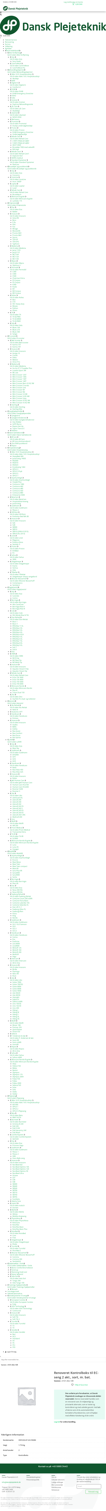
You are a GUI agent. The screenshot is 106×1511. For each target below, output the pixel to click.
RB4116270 (16, 1117)
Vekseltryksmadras (14, 1293)
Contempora (17, 583)
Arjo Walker (16, 422)
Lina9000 (15, 946)
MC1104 (15, 254)
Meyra (13, 261)
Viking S (15, 1014)
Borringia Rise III (18, 609)
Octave (15, 1175)
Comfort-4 (16, 87)
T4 (13, 1328)
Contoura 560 (17, 491)
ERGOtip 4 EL (17, 632)
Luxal (14, 188)
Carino (15, 598)
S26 (13, 523)
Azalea (14, 725)
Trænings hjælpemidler (17, 1285)
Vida (14, 570)
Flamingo (16, 971)
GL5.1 (14, 928)
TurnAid (14, 1246)
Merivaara (15, 119)
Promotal (15, 121)
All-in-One (16, 1051)
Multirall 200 (17, 817)
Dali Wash (16, 1132)
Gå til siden (18, 55)
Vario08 (15, 1044)
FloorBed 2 (16, 1250)
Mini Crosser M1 (18, 390)
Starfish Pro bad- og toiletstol (23, 699)
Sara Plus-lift (17, 871)
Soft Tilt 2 (16, 1319)
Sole (14, 1089)
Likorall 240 (16, 802)
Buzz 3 (14, 624)
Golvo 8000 (16, 986)
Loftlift (10, 740)
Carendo (15, 596)
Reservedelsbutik (12, 50)
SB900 (14, 527)
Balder (14, 211)
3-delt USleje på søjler (20, 143)
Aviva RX (15, 218)
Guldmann (15, 506)
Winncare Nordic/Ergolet (21, 840)
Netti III (15, 709)
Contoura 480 (17, 488)
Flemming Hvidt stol (19, 1272)
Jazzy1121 (16, 252)
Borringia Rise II (18, 606)
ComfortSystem (17, 1135)
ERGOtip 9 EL (17, 645)
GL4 (13, 926)
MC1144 (15, 259)
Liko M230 (16, 995)
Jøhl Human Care (18, 780)
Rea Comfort (17, 733)
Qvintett (15, 1139)
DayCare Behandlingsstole (22, 104)
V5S (13, 1347)
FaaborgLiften (17, 911)
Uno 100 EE (16, 1004)
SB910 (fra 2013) (18, 533)
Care (14, 1235)
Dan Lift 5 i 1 (17, 907)
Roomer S (16, 791)
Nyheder (8, 48)
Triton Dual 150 (18, 692)
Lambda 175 (17, 201)
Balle (13, 80)
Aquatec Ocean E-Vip (20, 669)
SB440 (14, 1186)
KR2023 (15, 465)
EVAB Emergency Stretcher (22, 93)
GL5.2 (14, 931)
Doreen (15, 1208)
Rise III (14, 690)
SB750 (14, 1195)
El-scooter (12, 336)
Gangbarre (15, 415)
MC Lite (15, 372)
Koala (14, 287)
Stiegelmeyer (16, 561)
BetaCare (15, 497)
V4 (13, 1341)
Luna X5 (15, 847)
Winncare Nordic (18, 686)
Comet (15, 355)
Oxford (14, 1034)
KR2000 (15, 461)
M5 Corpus (16, 293)
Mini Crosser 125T (19, 375)
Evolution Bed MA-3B (20, 516)
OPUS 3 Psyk (17, 471)
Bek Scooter (16, 340)
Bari (14, 1334)
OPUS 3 (15, 469)
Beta (13, 1113)
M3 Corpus (16, 291)
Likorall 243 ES (17, 810)
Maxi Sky (15, 748)
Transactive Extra (19, 832)
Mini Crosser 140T (19, 381)
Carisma (15, 1257)
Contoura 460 (17, 486)
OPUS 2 (15, 1109)
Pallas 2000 (16, 1083)
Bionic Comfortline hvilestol (22, 1268)
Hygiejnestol (13, 587)
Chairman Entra (18, 278)
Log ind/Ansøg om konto (73, 2)
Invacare (14, 214)
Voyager (15, 849)
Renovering (9, 42)
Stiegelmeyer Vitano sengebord (24, 576)
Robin (14, 778)
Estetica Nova (17, 542)
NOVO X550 (16, 117)
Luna (14, 845)
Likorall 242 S (17, 808)
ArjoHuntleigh (16, 478)
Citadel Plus (17, 482)
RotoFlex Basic (18, 1227)
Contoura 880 (17, 493)
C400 (14, 274)
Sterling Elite (17, 409)
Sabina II (15, 999)
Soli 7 (14, 647)
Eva (13, 939)
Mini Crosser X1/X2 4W (21, 403)
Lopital (14, 184)
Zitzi (13, 694)
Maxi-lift (15, 868)
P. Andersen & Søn (18, 1036)
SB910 (14, 529)
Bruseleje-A (16, 194)
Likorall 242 (16, 804)
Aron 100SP (16, 181)
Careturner (16, 1311)
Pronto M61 (17, 235)
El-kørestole (13, 203)
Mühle (13, 1210)
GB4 (14, 1156)
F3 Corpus (16, 280)
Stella (14, 1092)
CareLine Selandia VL (20, 905)
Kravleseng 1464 (18, 467)
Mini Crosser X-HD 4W (21, 396)
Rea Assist (16, 731)
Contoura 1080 (18, 484)
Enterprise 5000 (18, 495)
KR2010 (15, 463)
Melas (14, 1068)
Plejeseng (12, 1096)
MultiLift (15, 954)
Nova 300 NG (17, 890)
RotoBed (14, 1231)
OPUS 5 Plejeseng (19, 1111)
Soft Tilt (15, 1317)
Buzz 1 (14, 621)
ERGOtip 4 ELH (18, 634)
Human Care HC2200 (20, 787)
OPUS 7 (15, 475)
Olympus (15, 1072)
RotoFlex (15, 1225)
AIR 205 (15, 825)
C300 (14, 272)
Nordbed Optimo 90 (20, 1171)
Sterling (14, 405)
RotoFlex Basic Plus (19, 1229)
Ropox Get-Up (17, 426)
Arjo (13, 57)
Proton (14, 128)
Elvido (14, 1244)
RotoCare (16, 1222)
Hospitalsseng (14, 448)
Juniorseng (16, 503)
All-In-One (16, 963)
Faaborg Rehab (17, 894)
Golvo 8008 (16, 989)
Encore (15, 860)
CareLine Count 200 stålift (22, 898)
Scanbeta (16, 1199)
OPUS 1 (15, 1107)
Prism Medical (16, 828)
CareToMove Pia (18, 68)
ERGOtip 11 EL (17, 626)
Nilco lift (15, 974)
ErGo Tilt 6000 (17, 684)
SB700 (14, 1190)
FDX (13, 224)
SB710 (14, 1192)
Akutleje (15, 78)
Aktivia (14, 1214)
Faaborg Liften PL (19, 909)
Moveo (15, 306)
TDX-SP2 (15, 241)
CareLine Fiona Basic (20, 901)
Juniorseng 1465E (19, 458)
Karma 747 (16, 347)
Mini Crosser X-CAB (19, 394)
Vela (13, 323)
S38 (13, 1180)
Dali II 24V (16, 1128)
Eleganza (15, 540)
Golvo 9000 (16, 991)
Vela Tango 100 (18, 1283)
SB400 (14, 1184)
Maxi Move (16, 862)
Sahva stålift (17, 1057)
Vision (14, 310)
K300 (14, 284)
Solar (14, 1087)
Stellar (14, 1094)
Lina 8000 (16, 943)
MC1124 (15, 257)
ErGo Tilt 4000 (17, 679)
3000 (14, 559)
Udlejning (8, 46)
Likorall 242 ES (17, 806)
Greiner (14, 100)
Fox (13, 227)
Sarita (14, 877)
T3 (13, 1326)
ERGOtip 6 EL (17, 639)
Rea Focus (16, 735)
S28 (13, 525)
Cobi (13, 611)
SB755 (14, 1197)
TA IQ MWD (16, 319)
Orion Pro (16, 362)
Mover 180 (16, 1025)
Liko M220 (16, 993)
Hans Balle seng (18, 1158)
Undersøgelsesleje (19, 134)
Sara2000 (16, 873)
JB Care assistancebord (21, 441)
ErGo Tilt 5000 (17, 682)
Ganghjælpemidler (15, 411)
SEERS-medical (17, 158)
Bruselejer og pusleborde (18, 166)
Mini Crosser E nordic (20, 385)
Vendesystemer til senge (18, 1295)
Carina (14, 937)
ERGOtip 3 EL (17, 630)
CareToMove (16, 63)
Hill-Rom (14, 512)
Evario (14, 566)
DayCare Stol (17, 156)
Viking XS (15, 1019)
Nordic (15, 918)
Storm (14, 237)
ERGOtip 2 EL (17, 628)
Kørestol (11, 701)
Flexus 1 (15, 1152)
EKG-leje (15, 149)
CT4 (13, 302)
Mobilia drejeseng (19, 1216)
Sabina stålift (17, 1001)
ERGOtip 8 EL (17, 643)
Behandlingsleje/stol (16, 70)
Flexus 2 (15, 510)
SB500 (14, 1188)
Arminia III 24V (17, 1124)
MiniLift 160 (16, 950)
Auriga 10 (16, 353)
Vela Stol (14, 1276)
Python (15, 308)
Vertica (15, 568)
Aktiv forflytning (14, 53)
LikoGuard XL (17, 798)
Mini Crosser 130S (19, 377)
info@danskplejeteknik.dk (11, 1482)
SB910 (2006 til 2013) (20, 531)
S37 (13, 1177)
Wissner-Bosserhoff (19, 579)
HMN (13, 654)
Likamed (14, 113)
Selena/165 (16, 1085)
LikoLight (15, 997)
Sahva (13, 555)
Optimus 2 (16, 265)
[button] (100, 8)
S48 (13, 1182)
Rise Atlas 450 (17, 770)
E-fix (14, 222)
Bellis (14, 727)
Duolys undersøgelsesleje (22, 126)
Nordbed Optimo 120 (20, 1169)
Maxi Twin (16, 864)
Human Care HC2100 (20, 785)
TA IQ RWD (16, 321)
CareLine (14, 177)
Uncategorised (13, 1291)
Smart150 (16, 1031)
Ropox (13, 445)
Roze (14, 976)
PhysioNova (16, 1218)
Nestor (15, 1070)
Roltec (13, 295)
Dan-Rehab (15, 617)
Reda (14, 767)
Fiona (14, 913)
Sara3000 (16, 875)
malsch (14, 1203)
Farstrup (14, 1270)
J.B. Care (14, 106)
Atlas (14, 1064)
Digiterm (14, 83)
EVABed (15, 551)
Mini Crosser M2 (18, 392)
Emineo (15, 718)
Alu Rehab (15, 705)
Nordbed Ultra (18, 1173)
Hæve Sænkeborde (15, 433)
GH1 (14, 757)
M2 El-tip (15, 658)
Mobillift (11, 851)
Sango (14, 334)
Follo (13, 98)
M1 (13, 289)
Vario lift (15, 1040)
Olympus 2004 (17, 1077)
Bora (14, 220)
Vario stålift (16, 1042)
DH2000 (15, 755)
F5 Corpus (16, 282)
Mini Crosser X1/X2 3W (21, 400)
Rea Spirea (16, 737)
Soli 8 (14, 649)
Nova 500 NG (17, 892)
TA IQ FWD (16, 317)
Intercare (15, 958)
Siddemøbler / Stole (16, 1263)
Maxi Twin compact (19, 866)
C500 (14, 276)
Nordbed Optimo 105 (20, 1167)
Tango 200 (16, 1280)
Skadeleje (16, 111)
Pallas (14, 1081)
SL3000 (15, 838)
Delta (14, 357)
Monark (14, 1289)
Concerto (16, 175)
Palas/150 (16, 1079)
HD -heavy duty (18, 304)
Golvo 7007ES (17, 984)
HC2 (14, 1336)
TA (12, 312)
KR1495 (15, 1104)
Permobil (15, 267)
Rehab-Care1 (16, 151)
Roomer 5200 (17, 789)
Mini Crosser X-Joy (19, 398)
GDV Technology (17, 1306)
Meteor (15, 360)
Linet (13, 536)
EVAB (13, 89)
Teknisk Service (11, 40)
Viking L (15, 1010)
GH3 (14, 761)
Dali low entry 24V (19, 1130)
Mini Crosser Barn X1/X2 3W (23, 383)
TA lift (13, 834)
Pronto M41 (17, 233)
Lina (13, 819)
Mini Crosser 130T (19, 379)
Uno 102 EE (16, 1006)
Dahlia (14, 729)
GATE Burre (16, 424)
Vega (14, 956)
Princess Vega (17, 1145)
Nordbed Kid (17, 1165)
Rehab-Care (15, 136)
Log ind (57, 1422)
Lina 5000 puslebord (19, 443)
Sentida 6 (16, 585)
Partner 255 (17, 1027)
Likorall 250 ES (17, 812)
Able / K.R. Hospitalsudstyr (21, 74)
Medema (14, 246)
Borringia (15, 600)
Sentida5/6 (16, 1261)
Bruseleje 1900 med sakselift (23, 147)
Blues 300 (16, 332)
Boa (13, 300)
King (14, 916)
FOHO (13, 96)
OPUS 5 (15, 473)
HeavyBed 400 (17, 456)
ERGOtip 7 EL (17, 641)
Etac (13, 207)
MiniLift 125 (16, 948)
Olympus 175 (17, 1074)
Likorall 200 (16, 800)
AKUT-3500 (16, 145)
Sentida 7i (16, 544)
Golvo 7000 (16, 982)
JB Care (14, 437)
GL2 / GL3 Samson (19, 924)
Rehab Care (15, 190)
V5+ (13, 1345)
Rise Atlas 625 (17, 772)
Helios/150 (16, 1066)
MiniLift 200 (16, 952)
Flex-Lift (15, 883)
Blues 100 (16, 327)
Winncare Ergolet (18, 196)
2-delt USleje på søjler (20, 141)
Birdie (14, 969)
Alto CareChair (18, 604)
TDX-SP (15, 239)
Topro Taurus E (18, 428)
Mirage (15, 229)
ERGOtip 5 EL (17, 637)
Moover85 (16, 231)
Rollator (14, 430)
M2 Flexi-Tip (17, 660)
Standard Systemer (18, 160)
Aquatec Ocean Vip (19, 671)
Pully (14, 1304)
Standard (16, 1338)
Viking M (15, 1012)
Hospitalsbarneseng (20, 501)
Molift (13, 821)
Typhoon (15, 244)
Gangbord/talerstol (18, 418)
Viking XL (15, 1016)
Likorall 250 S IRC (18, 815)
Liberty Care (16, 1201)
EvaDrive (15, 941)
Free (14, 1238)
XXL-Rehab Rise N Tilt (20, 615)
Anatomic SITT (16, 712)
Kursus (7, 44)
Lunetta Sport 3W (19, 370)
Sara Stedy (16, 61)
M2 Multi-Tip (17, 662)
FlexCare (15, 164)
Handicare (15, 714)
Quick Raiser (17, 1029)
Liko (12, 793)
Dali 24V (15, 1126)
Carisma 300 (17, 1259)
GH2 (14, 759)
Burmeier (15, 1119)
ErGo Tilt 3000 (17, 677)
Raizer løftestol (17, 1274)
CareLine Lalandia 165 (20, 903)
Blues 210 (16, 330)
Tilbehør (14, 572)
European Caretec (18, 1300)
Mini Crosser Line (19, 387)
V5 (13, 1343)
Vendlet (14, 1330)
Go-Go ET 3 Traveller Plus (22, 368)
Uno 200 (15, 1008)
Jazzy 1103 (16, 250)
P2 (13, 553)
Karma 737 (16, 345)
